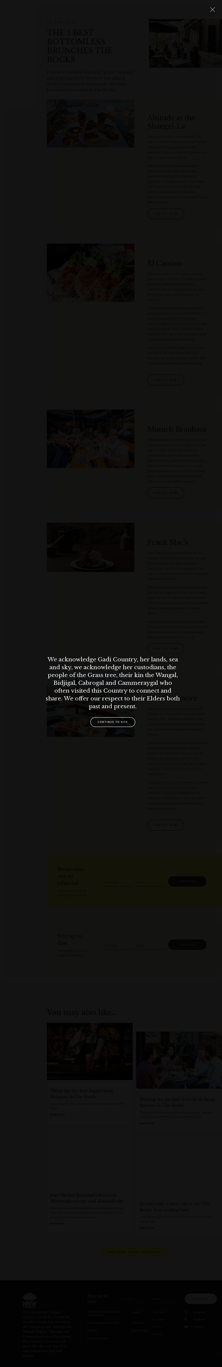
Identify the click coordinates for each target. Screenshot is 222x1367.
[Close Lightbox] (212, 9)
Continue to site (113, 722)
